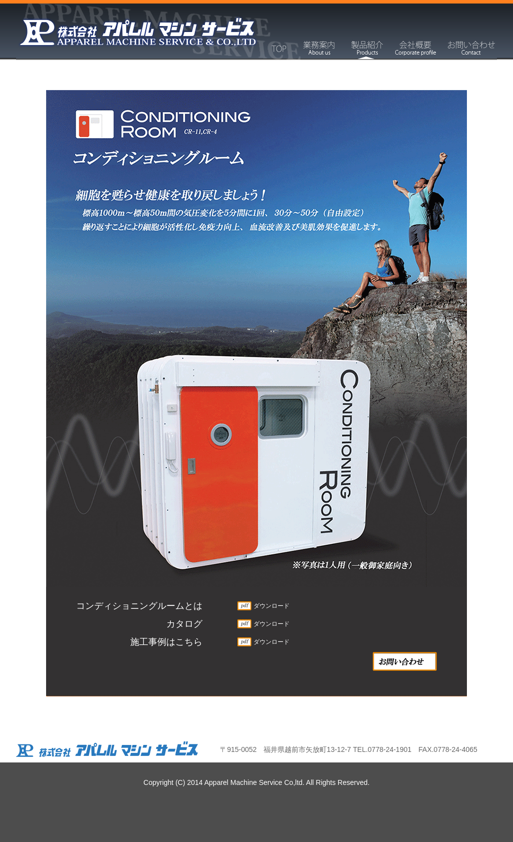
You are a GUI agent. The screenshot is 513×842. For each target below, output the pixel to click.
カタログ (184, 624)
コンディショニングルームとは (139, 606)
